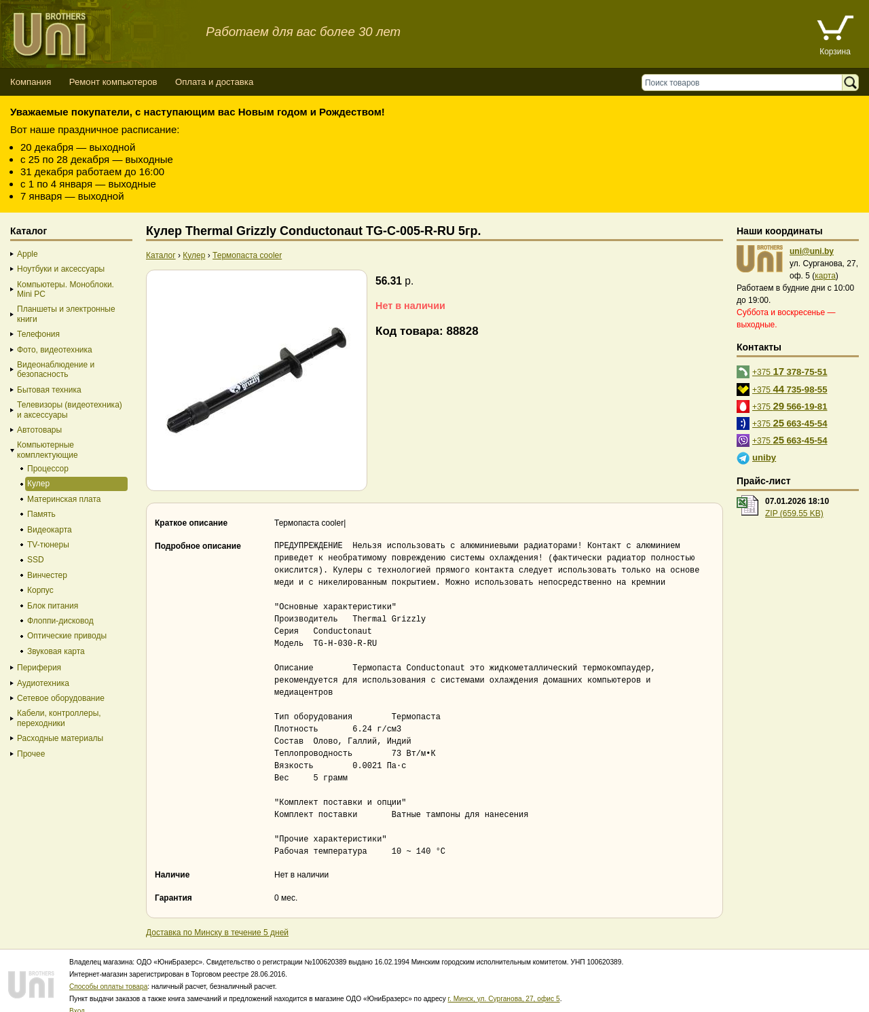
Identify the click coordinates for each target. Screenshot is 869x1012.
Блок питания (52, 606)
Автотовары (39, 430)
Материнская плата (64, 499)
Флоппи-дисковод (60, 621)
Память (41, 514)
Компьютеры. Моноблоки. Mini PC (65, 289)
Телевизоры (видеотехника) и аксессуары (69, 409)
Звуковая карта (56, 651)
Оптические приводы (67, 635)
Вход (77, 998)
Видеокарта (49, 530)
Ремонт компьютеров (113, 82)
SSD (35, 559)
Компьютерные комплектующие (47, 449)
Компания (30, 82)
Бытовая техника (49, 390)
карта (825, 276)
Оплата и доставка (214, 82)
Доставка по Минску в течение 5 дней (217, 920)
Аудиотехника (43, 683)
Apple (27, 254)
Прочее (31, 754)
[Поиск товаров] (745, 82)
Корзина (835, 51)
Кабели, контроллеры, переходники (59, 717)
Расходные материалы (60, 738)
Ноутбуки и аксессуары (61, 269)
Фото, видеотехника (54, 350)
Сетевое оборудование (61, 698)
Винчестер (47, 575)
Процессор (48, 468)
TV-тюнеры (48, 544)
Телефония (38, 334)
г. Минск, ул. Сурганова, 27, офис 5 (504, 986)
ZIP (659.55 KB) (794, 513)
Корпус (40, 590)
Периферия (39, 667)
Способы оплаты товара (108, 974)
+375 (790, 371)
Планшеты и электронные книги (66, 313)
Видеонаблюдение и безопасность (55, 369)
